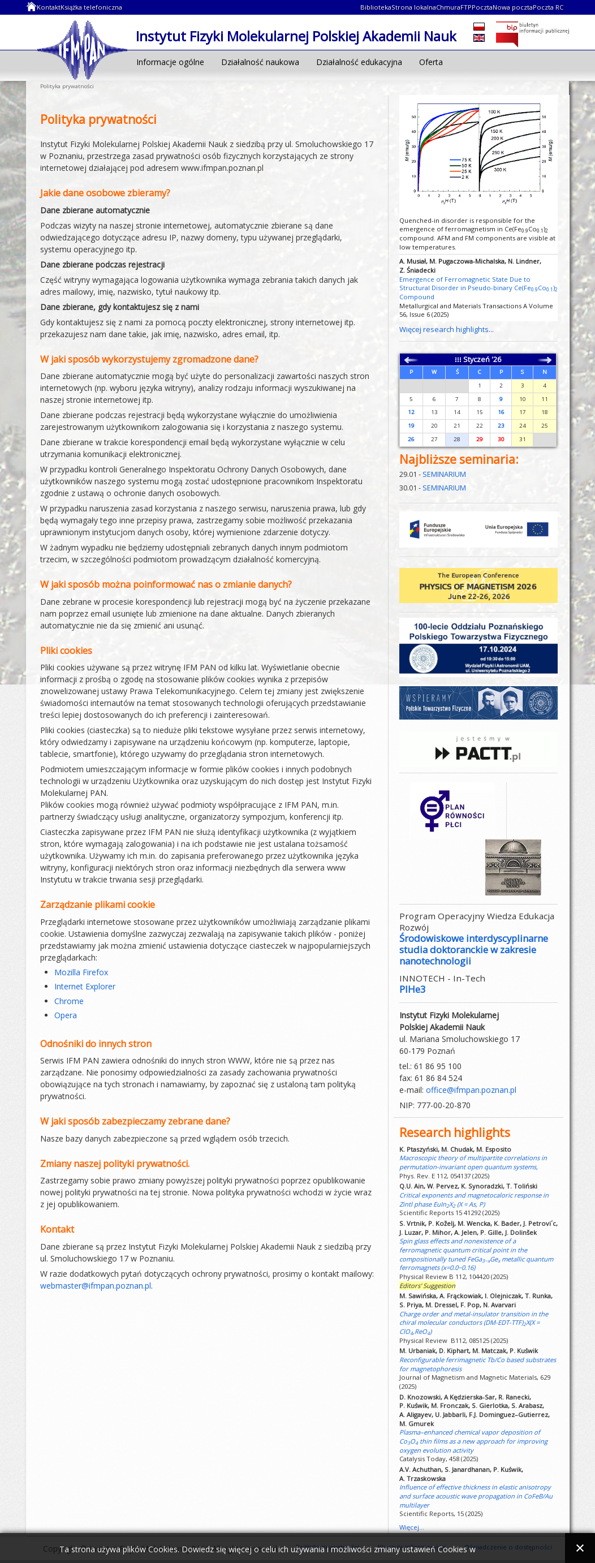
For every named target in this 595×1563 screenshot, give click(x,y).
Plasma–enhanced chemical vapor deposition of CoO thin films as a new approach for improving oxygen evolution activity (473, 1441)
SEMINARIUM (444, 474)
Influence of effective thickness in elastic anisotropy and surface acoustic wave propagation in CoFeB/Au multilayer (476, 1496)
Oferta (431, 62)
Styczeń (476, 359)
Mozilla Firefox (81, 972)
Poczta (482, 7)
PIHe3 (412, 989)
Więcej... (411, 1527)
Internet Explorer (84, 986)
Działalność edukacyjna (359, 62)
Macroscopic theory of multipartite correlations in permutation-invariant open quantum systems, (473, 1162)
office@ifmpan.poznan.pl (471, 1089)
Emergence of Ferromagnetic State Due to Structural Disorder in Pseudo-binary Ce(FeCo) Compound (478, 288)
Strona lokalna (413, 7)
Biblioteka (375, 7)
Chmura (448, 7)
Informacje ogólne (170, 62)
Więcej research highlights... (446, 329)
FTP (466, 7)
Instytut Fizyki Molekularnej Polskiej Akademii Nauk (82, 49)
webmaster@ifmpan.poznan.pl (95, 1285)
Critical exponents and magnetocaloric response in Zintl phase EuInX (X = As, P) (474, 1199)
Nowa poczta (513, 7)
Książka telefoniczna (91, 7)
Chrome (69, 1001)
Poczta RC (548, 7)
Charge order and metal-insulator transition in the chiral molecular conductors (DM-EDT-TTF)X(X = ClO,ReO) (473, 1323)
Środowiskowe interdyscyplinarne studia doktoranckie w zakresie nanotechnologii (473, 949)
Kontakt (49, 7)
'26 (496, 359)
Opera (65, 1015)
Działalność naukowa (260, 62)
